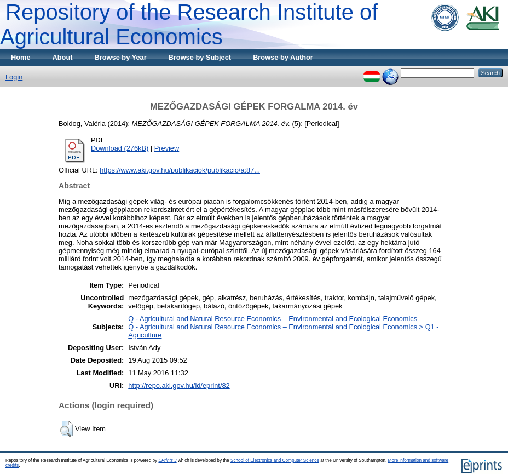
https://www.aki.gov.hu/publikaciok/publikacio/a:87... (180, 170)
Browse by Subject (200, 57)
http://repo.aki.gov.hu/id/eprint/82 (178, 385)
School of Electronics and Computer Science (274, 460)
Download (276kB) (119, 148)
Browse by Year (121, 57)
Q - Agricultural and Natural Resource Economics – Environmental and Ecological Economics (272, 318)
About (63, 57)
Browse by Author (283, 57)
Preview (167, 148)
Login (13, 77)
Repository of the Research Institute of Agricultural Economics (189, 24)
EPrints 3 (167, 460)
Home (21, 57)
